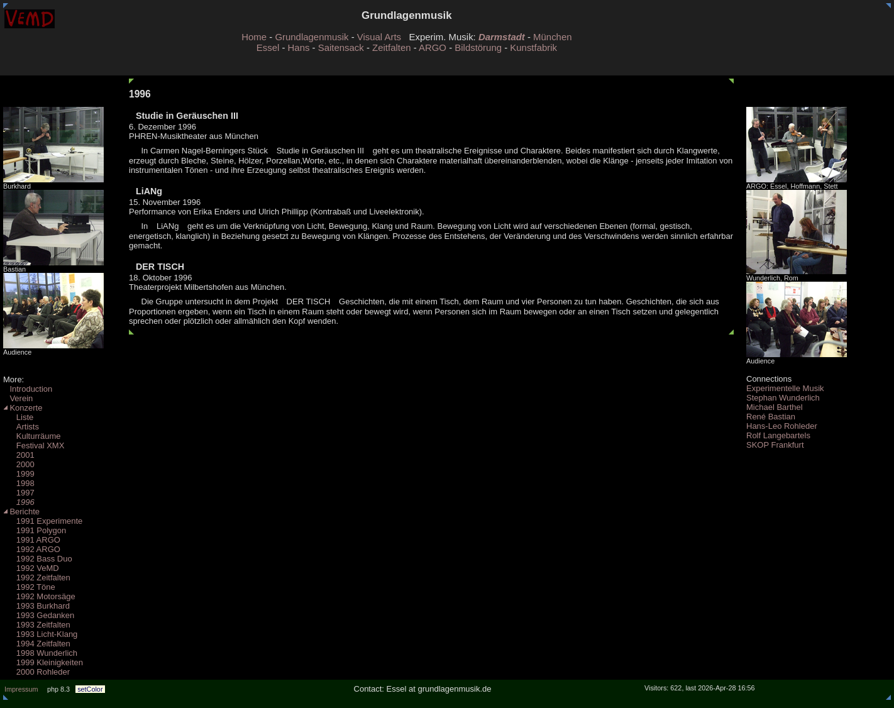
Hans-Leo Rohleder (781, 426)
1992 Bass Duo (37, 558)
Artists (21, 426)
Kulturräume (32, 436)
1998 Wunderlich (40, 653)
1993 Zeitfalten (36, 624)
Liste (18, 417)
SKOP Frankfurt (775, 445)
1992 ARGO (31, 549)
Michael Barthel (774, 407)
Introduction (27, 389)
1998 (19, 483)
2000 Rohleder (36, 672)
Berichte (21, 511)
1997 (19, 492)
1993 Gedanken (38, 615)
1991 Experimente (42, 521)
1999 (19, 473)
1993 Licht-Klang (40, 634)
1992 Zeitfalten (36, 577)
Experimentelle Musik (785, 388)
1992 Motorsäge (39, 596)
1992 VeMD (31, 568)
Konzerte (22, 407)
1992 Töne (29, 587)
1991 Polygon (34, 530)
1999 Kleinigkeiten (43, 662)
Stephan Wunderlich (783, 397)
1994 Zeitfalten (36, 643)
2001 (19, 455)
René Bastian (770, 416)
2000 (19, 464)
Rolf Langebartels (778, 435)
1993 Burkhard (36, 606)
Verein (18, 398)
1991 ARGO (31, 540)
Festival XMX (33, 445)
